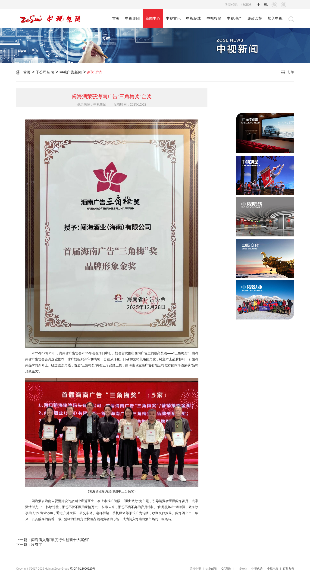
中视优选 (257, 568)
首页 (115, 18)
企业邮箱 (211, 568)
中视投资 (214, 18)
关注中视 (195, 568)
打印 (291, 72)
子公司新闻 (45, 72)
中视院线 (193, 18)
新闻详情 (94, 72)
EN (266, 4)
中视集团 (132, 18)
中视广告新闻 (70, 72)
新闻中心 (152, 18)
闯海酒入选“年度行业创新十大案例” (60, 540)
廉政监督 (254, 18)
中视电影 (272, 568)
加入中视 (275, 18)
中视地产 (234, 18)
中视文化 (173, 18)
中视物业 (241, 568)
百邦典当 (288, 568)
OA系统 (226, 568)
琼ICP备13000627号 (82, 568)
